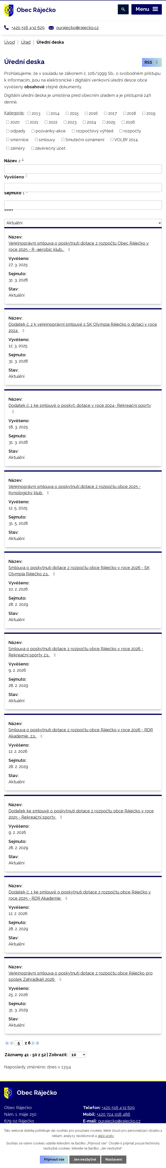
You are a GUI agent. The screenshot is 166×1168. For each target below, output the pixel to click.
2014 (54, 113)
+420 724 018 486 (113, 1114)
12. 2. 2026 (18, 751)
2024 (91, 122)
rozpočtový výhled (94, 130)
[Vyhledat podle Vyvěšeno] (83, 187)
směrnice (19, 139)
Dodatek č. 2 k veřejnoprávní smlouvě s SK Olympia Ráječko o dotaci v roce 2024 (83, 327)
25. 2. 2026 (18, 994)
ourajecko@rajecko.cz (77, 27)
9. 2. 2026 (17, 670)
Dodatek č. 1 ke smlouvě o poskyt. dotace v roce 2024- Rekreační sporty (80, 408)
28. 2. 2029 (18, 604)
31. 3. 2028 (18, 280)
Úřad (25, 42)
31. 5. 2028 (18, 523)
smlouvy (47, 139)
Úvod (9, 42)
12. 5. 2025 (18, 508)
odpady (17, 130)
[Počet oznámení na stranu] (77, 1055)
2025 (110, 122)
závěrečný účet (50, 148)
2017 (112, 113)
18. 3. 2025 (18, 426)
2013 (36, 113)
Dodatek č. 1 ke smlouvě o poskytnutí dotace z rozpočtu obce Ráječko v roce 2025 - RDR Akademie (80, 895)
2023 (72, 122)
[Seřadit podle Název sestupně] (23, 160)
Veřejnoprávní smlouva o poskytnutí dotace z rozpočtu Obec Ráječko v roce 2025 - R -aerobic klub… (79, 246)
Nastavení (113, 1159)
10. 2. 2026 (18, 589)
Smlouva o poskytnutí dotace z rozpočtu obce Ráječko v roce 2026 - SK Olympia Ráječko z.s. (79, 570)
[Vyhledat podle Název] (83, 169)
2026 (130, 122)
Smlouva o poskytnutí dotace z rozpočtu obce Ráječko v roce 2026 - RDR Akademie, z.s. (81, 732)
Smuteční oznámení (84, 139)
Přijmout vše (54, 1159)
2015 (74, 113)
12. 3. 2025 (18, 345)
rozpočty (132, 130)
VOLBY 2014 (126, 139)
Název (12, 160)
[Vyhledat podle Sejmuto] (83, 205)
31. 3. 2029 (18, 1009)
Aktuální (16, 295)
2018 (131, 113)
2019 (150, 113)
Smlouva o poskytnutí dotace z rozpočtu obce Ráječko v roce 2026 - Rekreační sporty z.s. (76, 651)
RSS (152, 62)
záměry (17, 148)
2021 (34, 122)
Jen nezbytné (85, 1159)
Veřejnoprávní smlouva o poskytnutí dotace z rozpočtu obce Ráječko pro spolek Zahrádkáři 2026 (81, 976)
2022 (53, 122)
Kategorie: (14, 112)
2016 (93, 113)
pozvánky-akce (51, 130)
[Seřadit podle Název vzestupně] (23, 158)
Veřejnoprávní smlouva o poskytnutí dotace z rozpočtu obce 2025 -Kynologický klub (75, 489)
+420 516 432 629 (28, 27)
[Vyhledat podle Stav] (83, 223)
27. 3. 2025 (18, 264)
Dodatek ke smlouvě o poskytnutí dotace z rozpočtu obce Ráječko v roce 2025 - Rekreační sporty (81, 814)
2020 (15, 122)
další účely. (106, 1136)
